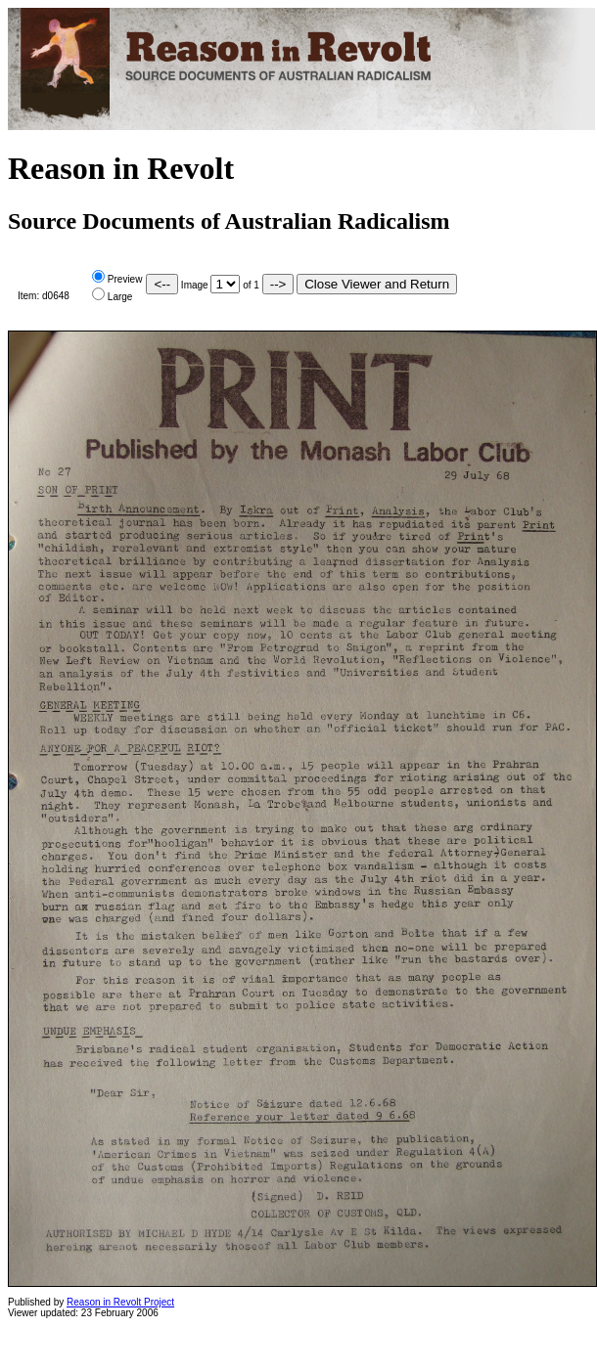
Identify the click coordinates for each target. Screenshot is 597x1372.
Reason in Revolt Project (120, 1302)
